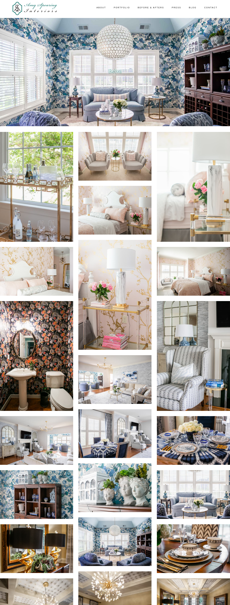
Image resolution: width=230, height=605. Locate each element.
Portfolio (122, 7)
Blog (193, 7)
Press (176, 7)
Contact (210, 7)
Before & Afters (151, 7)
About (101, 7)
